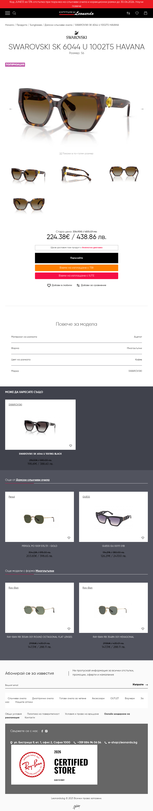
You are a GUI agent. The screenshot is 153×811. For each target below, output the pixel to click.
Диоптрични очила (43, 698)
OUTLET (114, 698)
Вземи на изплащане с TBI (77, 267)
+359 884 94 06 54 (89, 742)
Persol (12, 497)
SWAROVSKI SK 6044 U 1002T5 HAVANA (97, 25)
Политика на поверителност (43, 714)
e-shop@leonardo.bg (122, 742)
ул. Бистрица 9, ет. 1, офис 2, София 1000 (42, 742)
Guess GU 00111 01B (113, 546)
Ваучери (130, 698)
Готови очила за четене (72, 698)
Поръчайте (76, 258)
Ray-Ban (14, 588)
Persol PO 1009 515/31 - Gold (39, 546)
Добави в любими (59, 285)
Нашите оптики (24, 702)
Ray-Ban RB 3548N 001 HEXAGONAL (113, 637)
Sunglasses (36, 25)
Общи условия (13, 714)
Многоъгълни (45, 571)
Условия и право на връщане (82, 714)
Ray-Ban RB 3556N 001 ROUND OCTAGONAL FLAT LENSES (39, 637)
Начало (9, 25)
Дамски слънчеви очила (58, 25)
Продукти (22, 25)
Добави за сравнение (91, 285)
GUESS (86, 497)
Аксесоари (98, 698)
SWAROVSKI (15, 405)
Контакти (30, 717)
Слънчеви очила (17, 698)
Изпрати (138, 684)
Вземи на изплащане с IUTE (76, 275)
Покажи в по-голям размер (76, 153)
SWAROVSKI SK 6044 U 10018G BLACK (40, 454)
